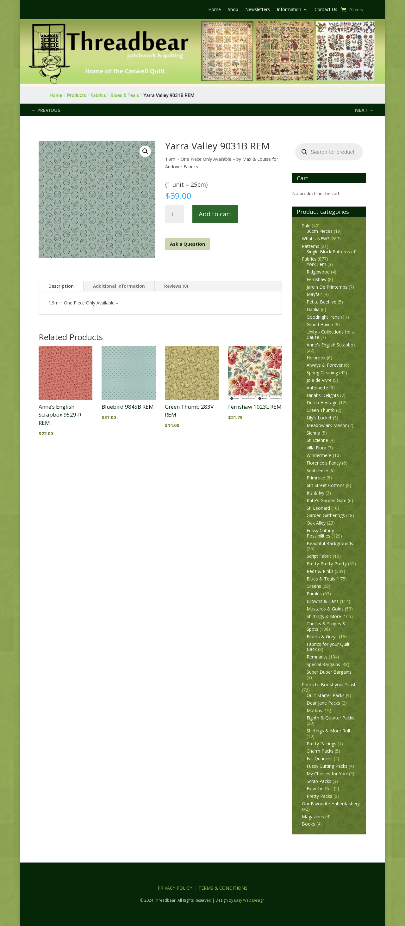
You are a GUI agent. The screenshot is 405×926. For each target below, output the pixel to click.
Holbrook (316, 358)
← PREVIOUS (45, 110)
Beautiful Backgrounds (330, 543)
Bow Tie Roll (320, 788)
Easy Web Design (249, 900)
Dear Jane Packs (323, 703)
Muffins (314, 710)
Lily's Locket (319, 418)
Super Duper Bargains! (329, 672)
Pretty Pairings (321, 744)
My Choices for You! (327, 774)
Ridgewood (318, 272)
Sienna (313, 433)
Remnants (317, 657)
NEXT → (364, 110)
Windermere (319, 455)
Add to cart (215, 214)
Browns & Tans (323, 601)
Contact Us (326, 9)
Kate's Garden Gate (326, 500)
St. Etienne (317, 440)
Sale (306, 226)
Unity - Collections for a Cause (331, 334)
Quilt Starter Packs (326, 695)
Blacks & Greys (322, 637)
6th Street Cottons (326, 485)
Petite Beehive (321, 302)
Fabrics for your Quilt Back (328, 646)
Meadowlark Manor (327, 425)
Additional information (119, 286)
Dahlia (313, 309)
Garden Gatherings (326, 515)
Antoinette (317, 388)
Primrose (316, 478)
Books (308, 824)
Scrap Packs (319, 781)
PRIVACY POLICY (175, 888)
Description (61, 286)
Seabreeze (317, 470)
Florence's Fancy (324, 463)
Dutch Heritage (322, 403)
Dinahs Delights (323, 395)
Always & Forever (325, 365)
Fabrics (309, 259)
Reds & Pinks (320, 571)
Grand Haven (320, 325)
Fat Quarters (320, 758)
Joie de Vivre (319, 380)
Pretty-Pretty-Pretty (327, 564)
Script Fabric (319, 556)
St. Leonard (318, 508)
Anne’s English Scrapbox (331, 345)
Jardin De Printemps (327, 287)
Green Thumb (321, 410)
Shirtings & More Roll (328, 731)
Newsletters (257, 9)
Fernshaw (317, 279)
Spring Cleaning (322, 373)
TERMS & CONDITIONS (222, 888)
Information (289, 9)
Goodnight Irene (323, 317)
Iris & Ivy (315, 493)
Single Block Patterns (328, 252)
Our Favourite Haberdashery (331, 804)
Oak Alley (316, 523)
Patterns (310, 246)
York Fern (316, 264)
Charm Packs (320, 751)
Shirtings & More (324, 616)
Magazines (313, 817)
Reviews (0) (176, 286)
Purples (314, 594)
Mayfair (314, 294)
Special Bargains (323, 664)
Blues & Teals (321, 579)
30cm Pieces (320, 231)
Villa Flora (316, 448)
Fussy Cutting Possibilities (320, 533)
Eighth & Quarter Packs (330, 718)
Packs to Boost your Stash (329, 685)
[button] (145, 151)
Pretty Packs (319, 796)
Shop (233, 9)
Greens (314, 586)
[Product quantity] (174, 214)
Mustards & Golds (325, 609)
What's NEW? (315, 239)
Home (214, 9)
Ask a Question (187, 244)
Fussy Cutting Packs (327, 766)
